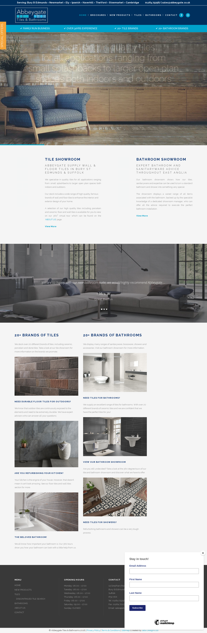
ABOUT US (50, 219)
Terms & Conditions (111, 630)
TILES (17, 594)
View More (50, 226)
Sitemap (125, 630)
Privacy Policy (93, 630)
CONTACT (19, 612)
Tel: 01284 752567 (117, 600)
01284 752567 (152, 2)
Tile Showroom (63, 159)
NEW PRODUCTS (23, 590)
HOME (18, 585)
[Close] (203, 553)
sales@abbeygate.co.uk (176, 2)
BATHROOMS (21, 603)
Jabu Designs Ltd (150, 630)
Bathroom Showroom (161, 159)
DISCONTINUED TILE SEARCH (30, 599)
